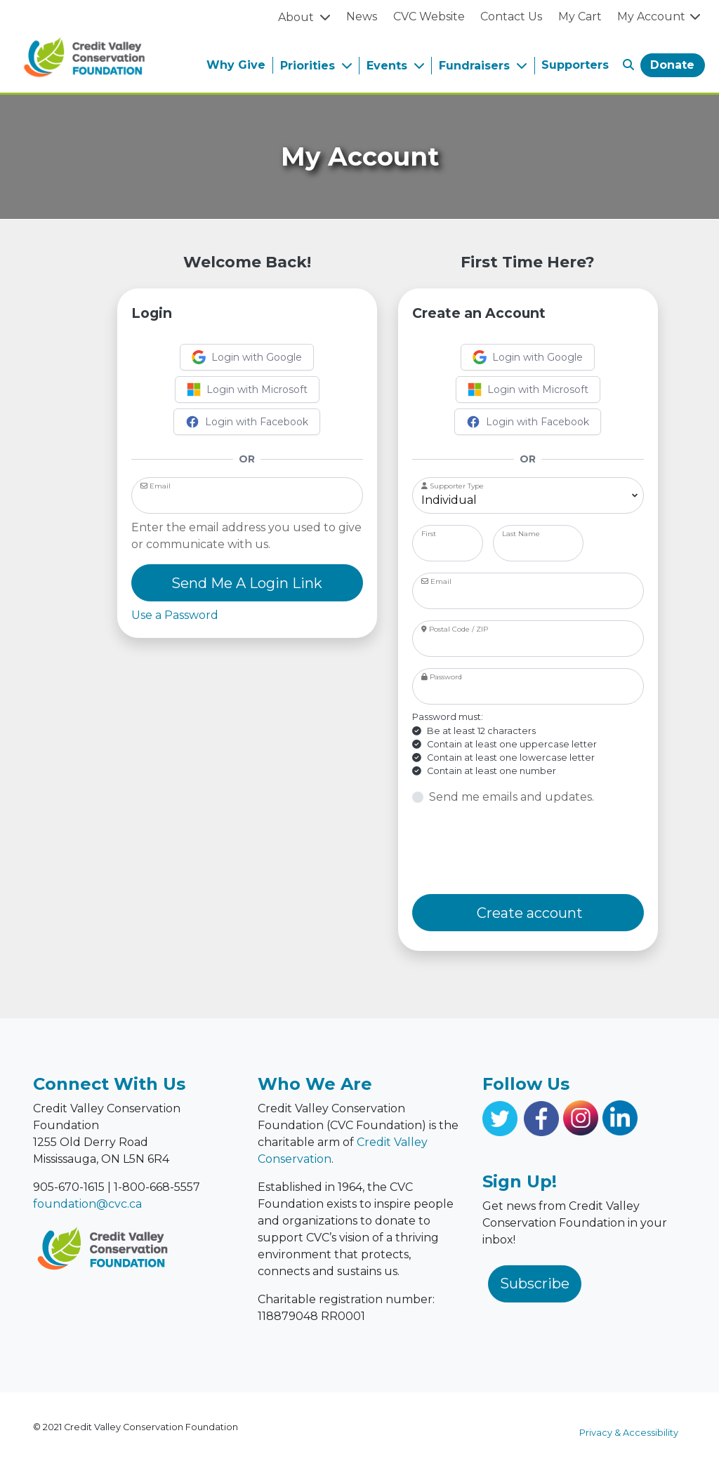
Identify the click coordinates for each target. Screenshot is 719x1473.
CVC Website (429, 16)
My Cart (580, 16)
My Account (659, 16)
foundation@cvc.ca (87, 1204)
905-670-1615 (69, 1187)
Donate (672, 65)
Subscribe (534, 1283)
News (361, 16)
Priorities (309, 65)
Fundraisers (476, 65)
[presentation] (519, 849)
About (297, 17)
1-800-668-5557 (157, 1187)
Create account (528, 913)
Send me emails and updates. (511, 797)
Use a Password (174, 615)
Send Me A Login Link (246, 583)
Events (389, 65)
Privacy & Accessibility (628, 1432)
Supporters (575, 65)
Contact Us (511, 16)
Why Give (235, 65)
